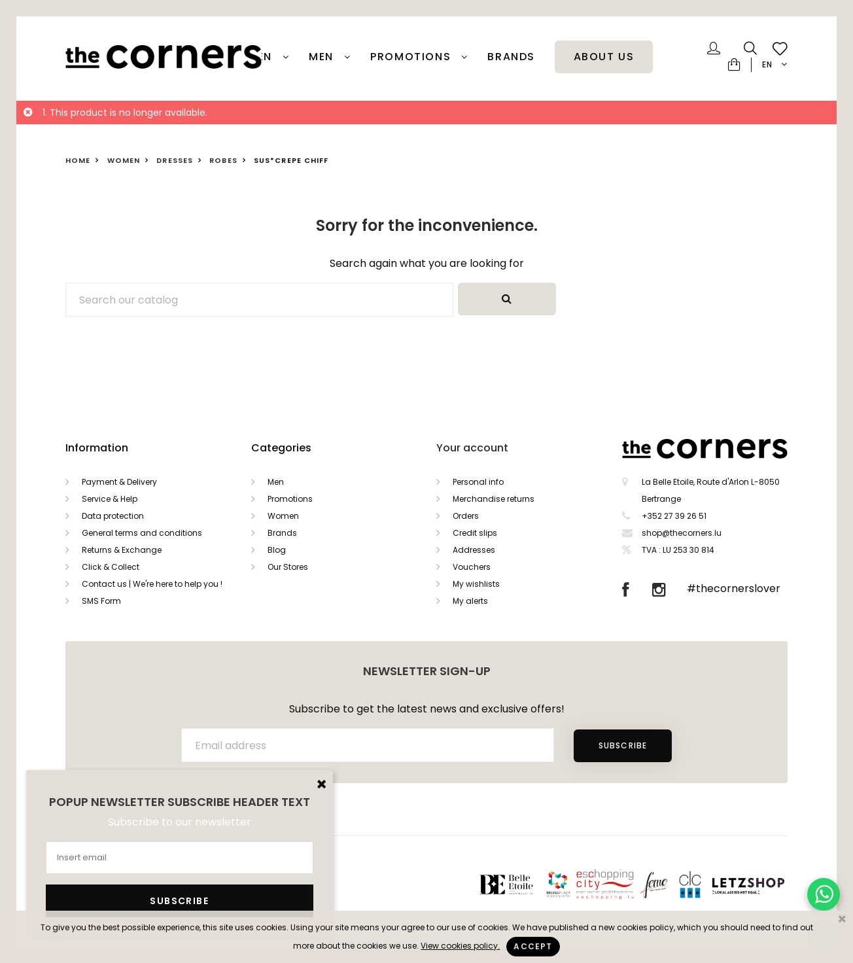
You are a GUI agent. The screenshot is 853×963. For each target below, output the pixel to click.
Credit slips (475, 532)
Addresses (474, 549)
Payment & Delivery (119, 481)
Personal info (478, 481)
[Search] (259, 300)
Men (323, 57)
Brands (511, 57)
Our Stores (288, 566)
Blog (277, 549)
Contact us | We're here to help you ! (152, 583)
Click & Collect (110, 566)
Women (283, 515)
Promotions (290, 498)
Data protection (113, 515)
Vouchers (472, 566)
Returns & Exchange (122, 549)
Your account (472, 447)
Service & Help (109, 498)
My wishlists (476, 583)
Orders (466, 515)
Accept (533, 946)
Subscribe (623, 745)
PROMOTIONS (412, 57)
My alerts (470, 600)
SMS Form (101, 600)
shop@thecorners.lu (682, 532)
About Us (604, 57)
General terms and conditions (142, 532)
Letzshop (764, 884)
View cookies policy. (460, 945)
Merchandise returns (493, 498)
